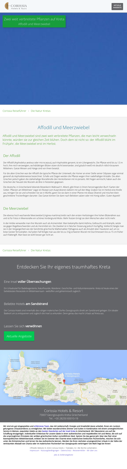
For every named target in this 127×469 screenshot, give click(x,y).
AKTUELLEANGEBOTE (117, 6)
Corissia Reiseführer (14, 111)
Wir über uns (92, 450)
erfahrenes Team (41, 426)
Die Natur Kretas (40, 111)
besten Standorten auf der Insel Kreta (58, 431)
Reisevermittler (79, 450)
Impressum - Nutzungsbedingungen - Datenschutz (50, 450)
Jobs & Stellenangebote (63, 455)
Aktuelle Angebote (19, 336)
